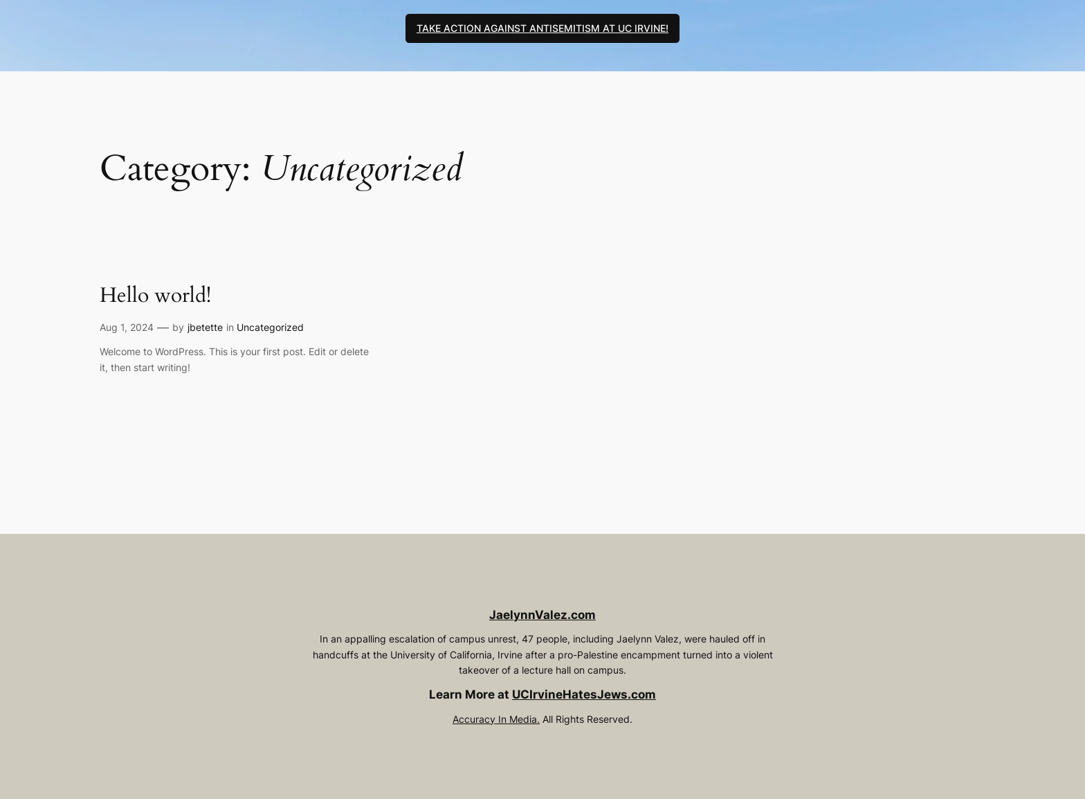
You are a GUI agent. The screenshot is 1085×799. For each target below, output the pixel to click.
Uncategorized (270, 327)
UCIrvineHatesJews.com (584, 694)
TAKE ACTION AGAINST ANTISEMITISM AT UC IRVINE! (542, 28)
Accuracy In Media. (496, 719)
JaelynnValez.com (542, 615)
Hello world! (155, 296)
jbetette (205, 327)
